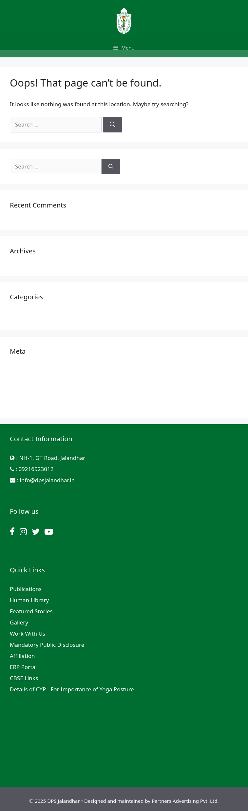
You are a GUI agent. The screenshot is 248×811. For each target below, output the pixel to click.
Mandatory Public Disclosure (47, 644)
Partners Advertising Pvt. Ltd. (185, 801)
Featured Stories (31, 611)
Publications (26, 589)
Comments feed (30, 392)
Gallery (19, 622)
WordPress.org (29, 403)
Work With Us (27, 633)
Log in (18, 370)
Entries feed (25, 381)
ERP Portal (23, 667)
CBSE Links (24, 678)
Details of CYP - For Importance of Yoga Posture (72, 689)
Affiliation (22, 656)
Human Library (29, 600)
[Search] (112, 124)
